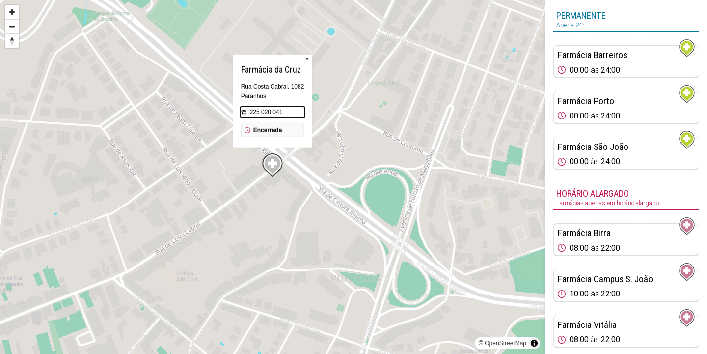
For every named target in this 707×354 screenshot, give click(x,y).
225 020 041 (266, 112)
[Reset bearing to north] (12, 40)
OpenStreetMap (505, 343)
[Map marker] (272, 165)
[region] (272, 177)
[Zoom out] (12, 26)
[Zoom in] (12, 12)
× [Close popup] (307, 58)
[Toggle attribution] (534, 343)
